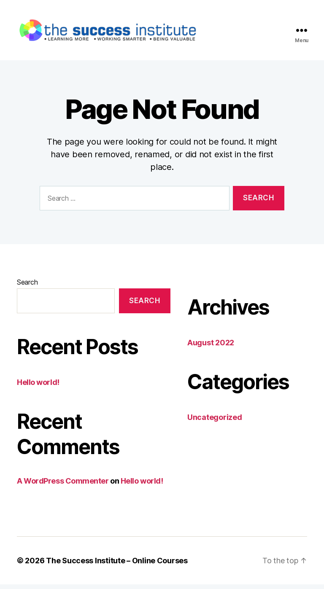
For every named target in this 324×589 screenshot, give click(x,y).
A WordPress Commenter (63, 485)
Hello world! (38, 386)
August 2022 (210, 347)
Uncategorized (214, 421)
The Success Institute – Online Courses (117, 565)
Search (27, 286)
